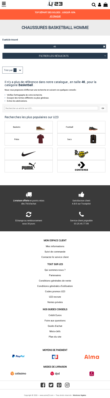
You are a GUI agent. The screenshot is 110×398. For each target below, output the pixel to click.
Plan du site (55, 336)
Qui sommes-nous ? (55, 269)
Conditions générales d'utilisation (55, 285)
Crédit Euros (55, 315)
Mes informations (55, 246)
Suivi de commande (55, 251)
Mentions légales (79, 395)
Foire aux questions (55, 320)
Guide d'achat (55, 325)
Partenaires (55, 275)
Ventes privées (55, 302)
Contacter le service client (55, 256)
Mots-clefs (55, 331)
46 (79, 46)
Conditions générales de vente (55, 280)
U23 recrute (55, 296)
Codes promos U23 (55, 291)
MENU (4, 4)
